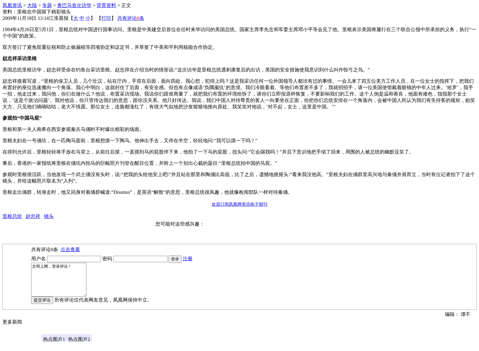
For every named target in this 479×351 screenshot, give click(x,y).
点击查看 (70, 249)
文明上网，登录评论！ (62, 283)
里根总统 (12, 216)
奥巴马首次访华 (74, 5)
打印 (106, 18)
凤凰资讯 (12, 5)
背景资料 (106, 5)
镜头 (49, 216)
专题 (47, 5)
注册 (187, 258)
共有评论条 (130, 18)
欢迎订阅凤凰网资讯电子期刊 (239, 204)
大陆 (32, 5)
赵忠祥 (33, 216)
